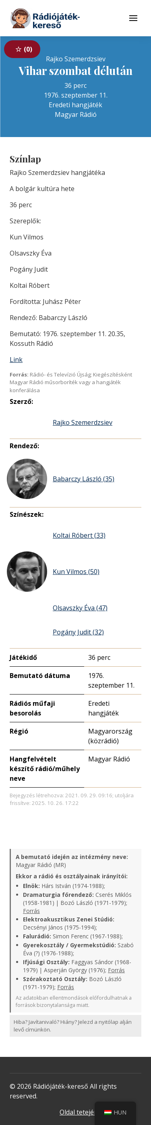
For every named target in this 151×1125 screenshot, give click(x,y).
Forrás (31, 911)
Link (16, 359)
